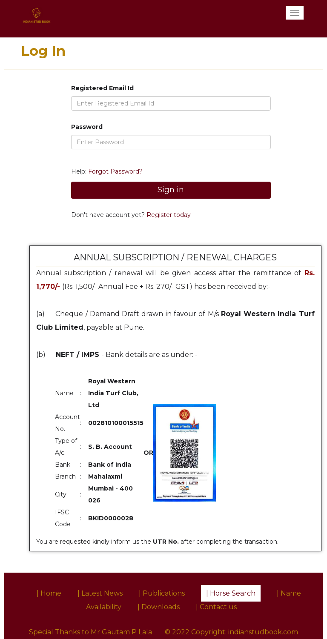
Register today (168, 215)
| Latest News (100, 593)
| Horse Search (230, 593)
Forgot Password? (115, 171)
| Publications (162, 593)
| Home (49, 593)
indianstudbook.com (263, 632)
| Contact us (216, 607)
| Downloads (159, 607)
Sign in (171, 189)
